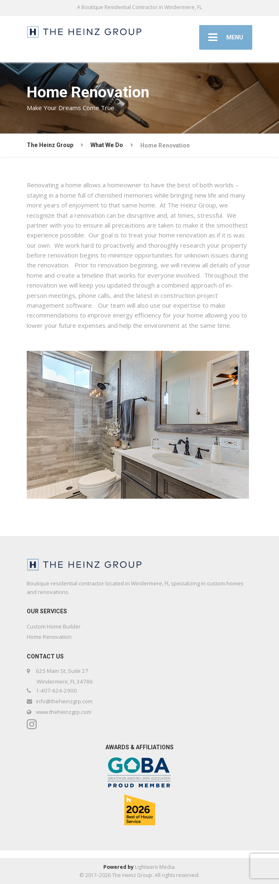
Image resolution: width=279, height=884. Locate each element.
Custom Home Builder (54, 626)
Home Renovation (49, 636)
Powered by (118, 866)
